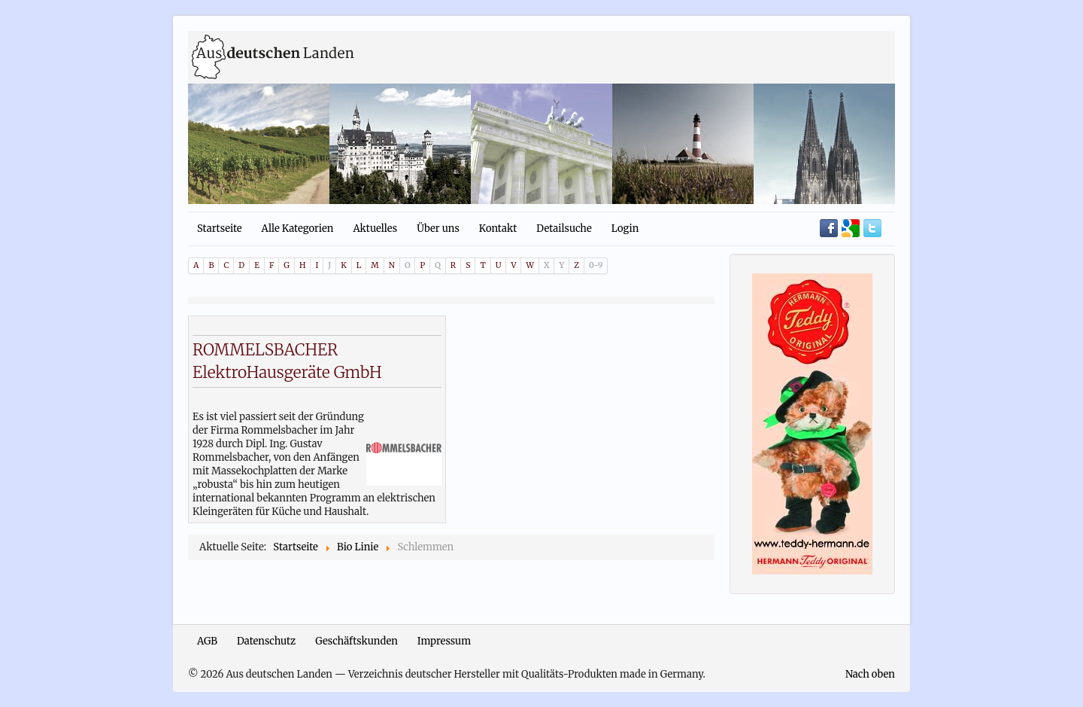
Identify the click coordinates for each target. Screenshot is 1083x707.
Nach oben (870, 674)
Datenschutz (266, 641)
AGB (207, 641)
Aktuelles (375, 228)
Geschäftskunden (356, 641)
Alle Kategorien (298, 228)
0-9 (595, 265)
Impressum (444, 641)
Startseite (219, 228)
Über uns (438, 228)
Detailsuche (563, 228)
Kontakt (498, 228)
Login (625, 228)
